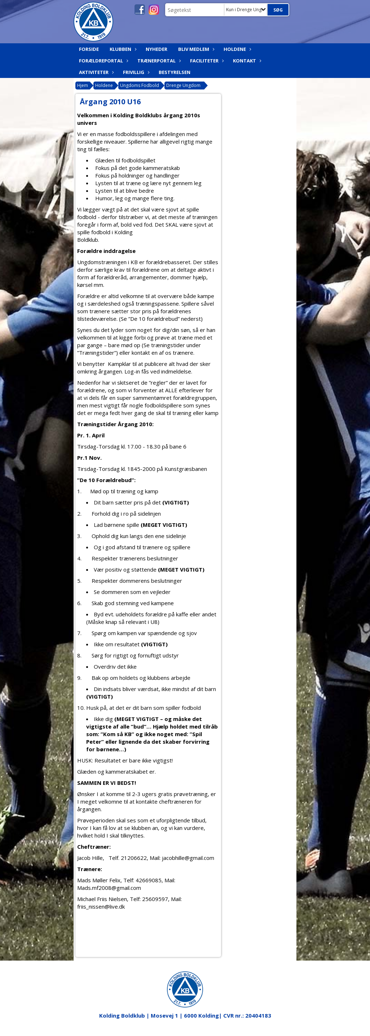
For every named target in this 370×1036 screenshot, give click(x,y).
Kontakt (246, 60)
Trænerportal (158, 60)
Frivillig (135, 72)
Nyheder (156, 49)
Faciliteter (206, 60)
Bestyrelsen (174, 72)
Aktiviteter (95, 72)
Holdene (237, 49)
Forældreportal (103, 60)
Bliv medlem (195, 49)
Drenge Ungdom (183, 85)
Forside (89, 49)
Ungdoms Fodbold (139, 85)
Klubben (122, 49)
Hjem (82, 85)
